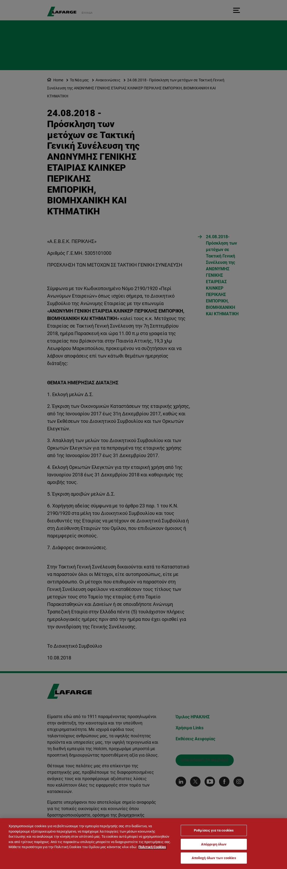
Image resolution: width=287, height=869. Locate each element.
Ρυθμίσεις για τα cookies (214, 830)
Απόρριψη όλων (214, 844)
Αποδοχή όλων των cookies (214, 858)
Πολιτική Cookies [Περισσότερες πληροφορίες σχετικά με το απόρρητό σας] (152, 847)
